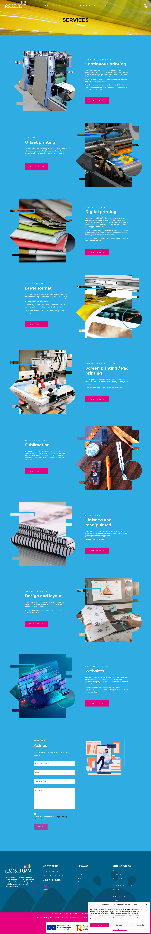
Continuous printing (119, 871)
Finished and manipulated (121, 893)
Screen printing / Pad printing (122, 885)
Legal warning (61, 817)
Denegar (119, 925)
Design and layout (119, 896)
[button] (147, 905)
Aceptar (99, 925)
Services (81, 878)
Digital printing (117, 878)
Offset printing (117, 874)
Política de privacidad (120, 930)
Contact (80, 882)
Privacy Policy (40, 819)
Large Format (117, 882)
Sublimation (117, 889)
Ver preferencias (138, 925)
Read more (97, 101)
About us (81, 874)
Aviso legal (75, 913)
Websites (116, 900)
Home (80, 871)
